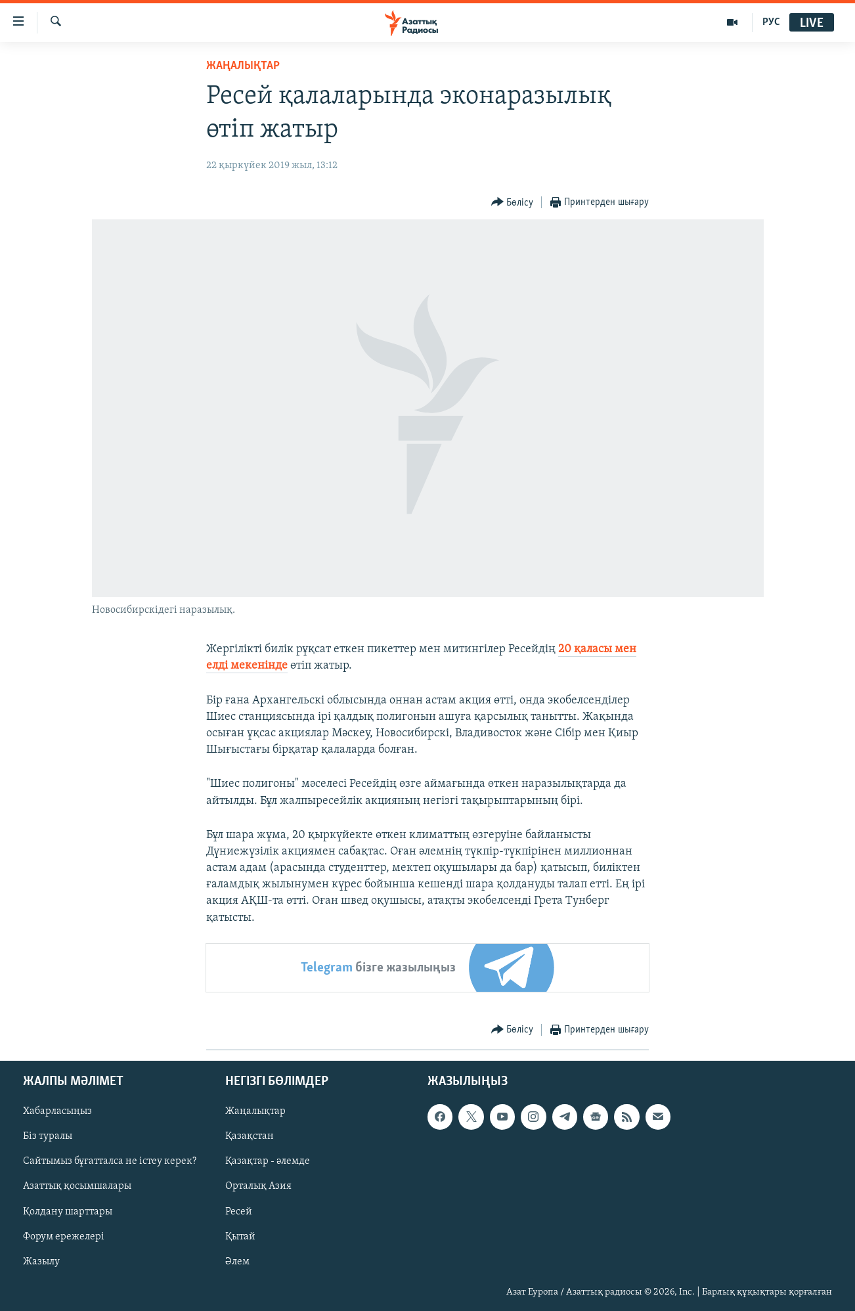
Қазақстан (249, 1136)
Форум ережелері (63, 1237)
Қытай (240, 1237)
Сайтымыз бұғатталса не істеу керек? (109, 1161)
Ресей (238, 1211)
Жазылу (41, 1261)
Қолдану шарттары (67, 1211)
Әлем (237, 1261)
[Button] (512, 202)
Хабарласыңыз (57, 1111)
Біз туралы (47, 1136)
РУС (771, 22)
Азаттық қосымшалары (77, 1186)
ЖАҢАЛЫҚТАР (243, 66)
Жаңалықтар (255, 1111)
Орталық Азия (258, 1186)
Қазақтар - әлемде (267, 1161)
